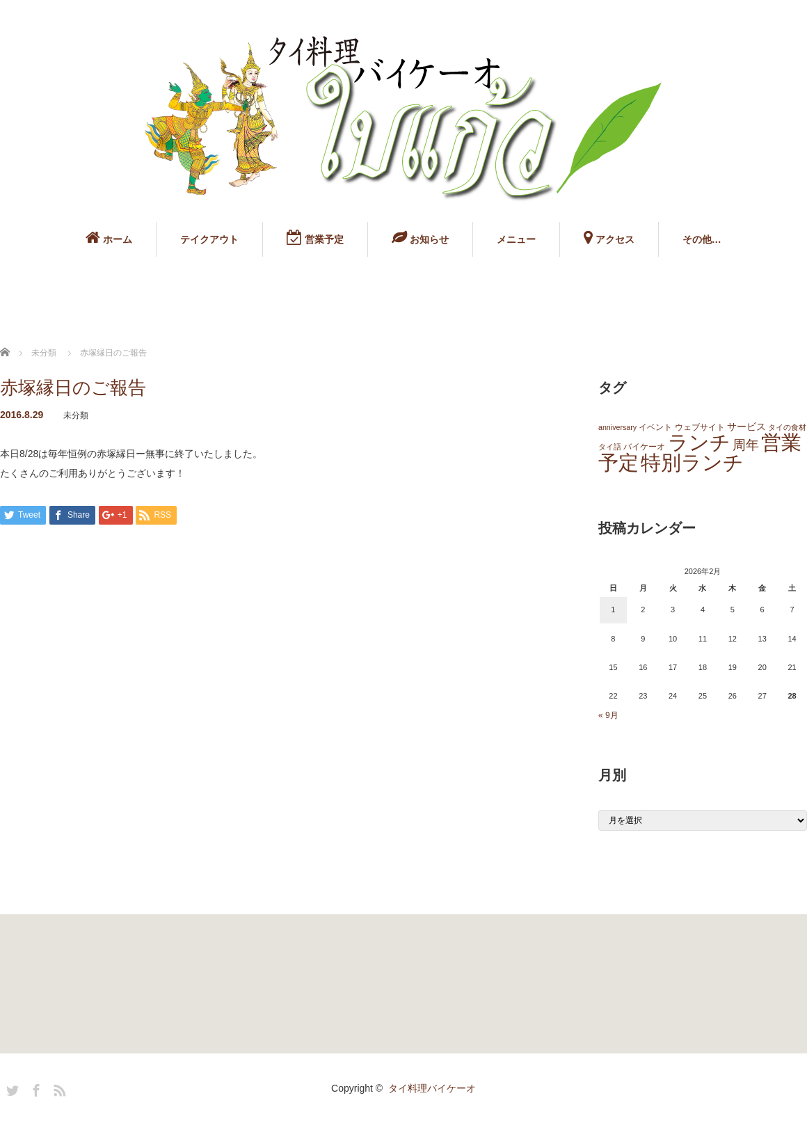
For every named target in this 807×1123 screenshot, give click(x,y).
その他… (701, 239)
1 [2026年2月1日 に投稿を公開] (613, 609)
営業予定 (315, 237)
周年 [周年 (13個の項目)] (746, 445)
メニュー (516, 239)
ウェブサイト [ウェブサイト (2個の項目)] (700, 427)
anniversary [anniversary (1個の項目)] (617, 427)
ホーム (109, 237)
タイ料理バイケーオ (432, 1088)
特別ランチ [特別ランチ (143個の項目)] (692, 462)
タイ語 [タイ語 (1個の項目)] (609, 447)
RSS (57, 1088)
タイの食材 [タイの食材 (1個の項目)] (787, 427)
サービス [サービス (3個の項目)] (746, 427)
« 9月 (608, 715)
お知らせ (420, 237)
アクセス (609, 237)
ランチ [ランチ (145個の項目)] (699, 442)
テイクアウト (209, 239)
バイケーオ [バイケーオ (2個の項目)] (644, 447)
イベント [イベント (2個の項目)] (655, 427)
